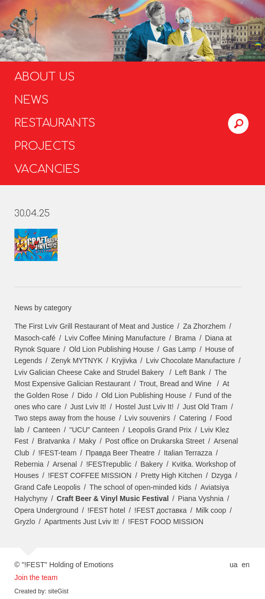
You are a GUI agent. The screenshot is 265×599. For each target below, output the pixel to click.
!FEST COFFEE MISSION (89, 475)
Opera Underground (46, 510)
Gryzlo (24, 521)
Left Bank (190, 372)
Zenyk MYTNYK (76, 360)
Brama (185, 338)
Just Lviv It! (88, 407)
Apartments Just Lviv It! (81, 521)
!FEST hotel (106, 510)
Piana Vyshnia (200, 498)
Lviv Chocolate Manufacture (190, 360)
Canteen (46, 430)
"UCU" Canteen (94, 430)
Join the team (36, 577)
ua (234, 565)
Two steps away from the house (65, 418)
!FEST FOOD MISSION (165, 521)
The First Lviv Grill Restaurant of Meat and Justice (94, 326)
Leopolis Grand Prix (160, 430)
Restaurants (55, 123)
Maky (87, 441)
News (31, 100)
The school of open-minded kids (140, 487)
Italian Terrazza (188, 453)
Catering (192, 418)
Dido (85, 395)
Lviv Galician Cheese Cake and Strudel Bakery (90, 372)
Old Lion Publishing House (111, 349)
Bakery (152, 464)
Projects (44, 146)
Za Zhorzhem (204, 326)
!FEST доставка (161, 510)
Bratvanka (53, 441)
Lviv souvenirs (148, 418)
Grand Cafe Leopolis (47, 487)
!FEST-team (57, 453)
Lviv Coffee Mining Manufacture (115, 338)
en (245, 565)
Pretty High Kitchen (171, 475)
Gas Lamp (179, 349)
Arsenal (65, 464)
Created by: (30, 591)
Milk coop (211, 510)
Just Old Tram (205, 407)
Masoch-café (34, 338)
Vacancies (47, 169)
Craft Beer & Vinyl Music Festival (112, 498)
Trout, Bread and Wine (176, 384)
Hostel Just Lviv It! (144, 407)
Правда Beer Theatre (120, 453)
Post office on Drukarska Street (155, 441)
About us (44, 77)
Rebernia (29, 464)
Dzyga (221, 475)
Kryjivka (124, 360)
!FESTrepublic (108, 464)
